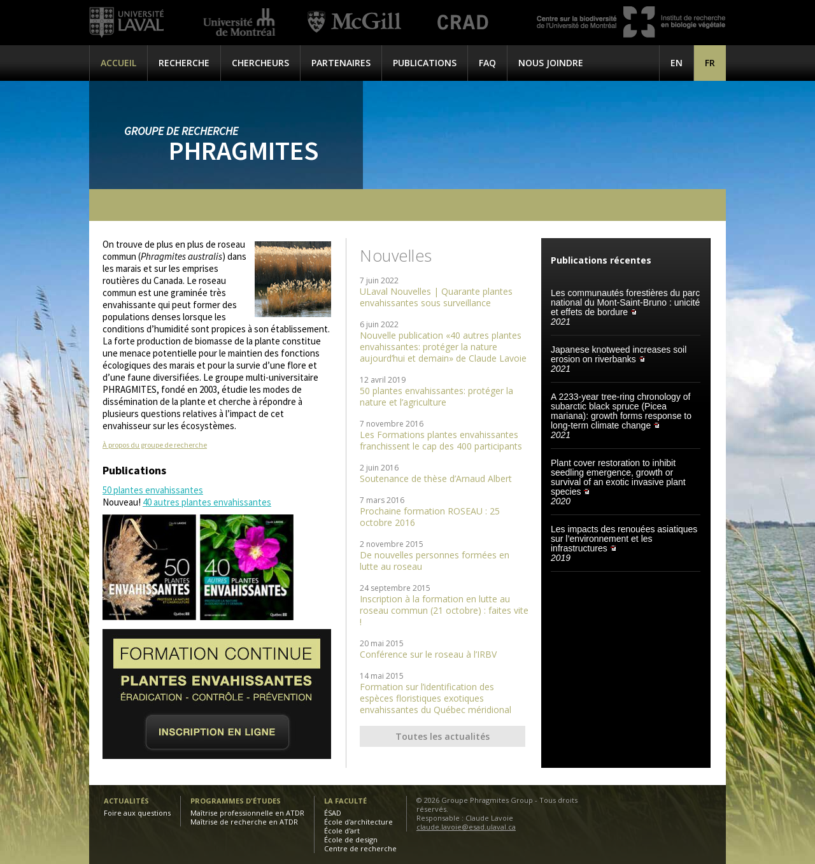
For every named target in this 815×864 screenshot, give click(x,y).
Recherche (184, 63)
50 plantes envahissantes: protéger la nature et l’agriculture (436, 396)
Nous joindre (550, 63)
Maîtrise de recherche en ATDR (244, 821)
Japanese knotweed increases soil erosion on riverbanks (618, 354)
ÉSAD (332, 813)
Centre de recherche (360, 848)
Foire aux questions (137, 813)
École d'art (342, 830)
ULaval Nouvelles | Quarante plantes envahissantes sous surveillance (436, 297)
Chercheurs (260, 63)
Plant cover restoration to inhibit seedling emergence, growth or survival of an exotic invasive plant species (618, 477)
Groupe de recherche (181, 131)
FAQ (487, 63)
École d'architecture (358, 821)
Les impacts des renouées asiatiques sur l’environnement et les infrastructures (624, 538)
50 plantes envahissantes (153, 490)
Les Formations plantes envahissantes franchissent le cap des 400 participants (441, 440)
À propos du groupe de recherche (155, 445)
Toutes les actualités (442, 736)
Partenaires (341, 63)
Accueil (118, 63)
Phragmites (243, 150)
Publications (425, 63)
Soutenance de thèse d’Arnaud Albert (436, 478)
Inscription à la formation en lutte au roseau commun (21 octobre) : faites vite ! (444, 610)
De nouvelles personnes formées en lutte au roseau (434, 560)
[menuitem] (710, 63)
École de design (351, 839)
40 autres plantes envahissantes (207, 502)
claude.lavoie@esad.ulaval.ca (466, 827)
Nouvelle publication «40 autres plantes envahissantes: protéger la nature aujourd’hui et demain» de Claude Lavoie (443, 346)
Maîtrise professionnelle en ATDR (247, 813)
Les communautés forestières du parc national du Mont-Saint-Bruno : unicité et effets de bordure (625, 302)
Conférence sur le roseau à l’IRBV (428, 654)
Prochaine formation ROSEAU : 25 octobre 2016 (430, 516)
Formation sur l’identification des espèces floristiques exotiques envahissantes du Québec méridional (435, 698)
